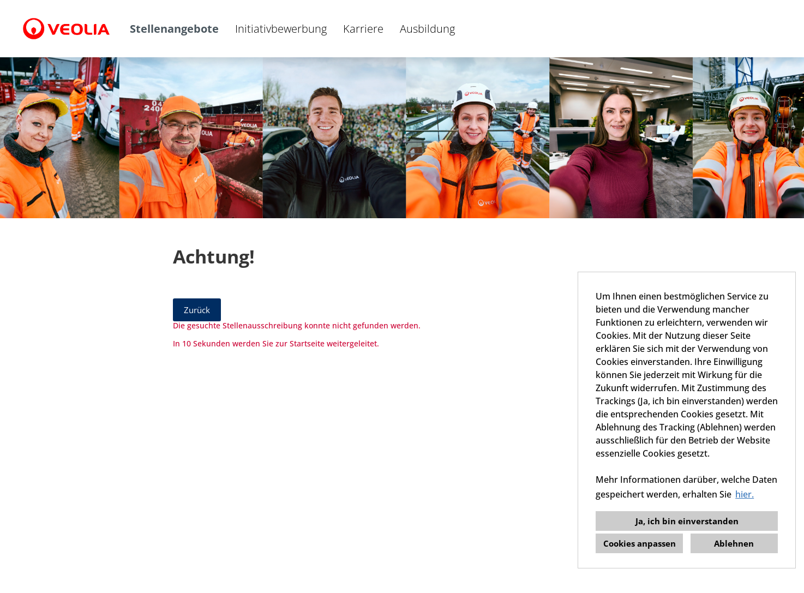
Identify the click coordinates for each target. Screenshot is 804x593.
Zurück (197, 309)
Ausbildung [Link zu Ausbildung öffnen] (427, 28)
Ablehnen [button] (734, 543)
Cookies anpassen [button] (639, 543)
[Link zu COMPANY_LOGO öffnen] (66, 28)
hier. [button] (744, 494)
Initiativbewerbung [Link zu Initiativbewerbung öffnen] (281, 28)
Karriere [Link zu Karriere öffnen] (363, 28)
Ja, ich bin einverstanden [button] (687, 521)
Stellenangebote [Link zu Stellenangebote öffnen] (174, 28)
